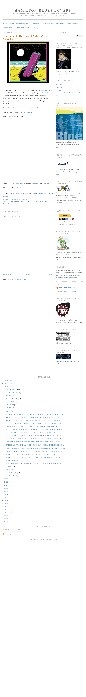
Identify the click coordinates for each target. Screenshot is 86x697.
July (9, 405)
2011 (6, 516)
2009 (6, 522)
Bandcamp (26, 112)
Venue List (35, 23)
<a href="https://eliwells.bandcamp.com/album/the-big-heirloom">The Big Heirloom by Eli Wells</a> (25, 150)
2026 (6, 380)
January (11, 476)
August (10, 402)
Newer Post (7, 275)
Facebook (59, 84)
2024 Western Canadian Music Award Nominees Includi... (35, 436)
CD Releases (26, 201)
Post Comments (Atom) (20, 279)
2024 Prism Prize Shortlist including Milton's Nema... (33, 433)
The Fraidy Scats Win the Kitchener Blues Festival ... (33, 426)
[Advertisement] (24, 566)
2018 (6, 494)
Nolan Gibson (13, 108)
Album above (19, 184)
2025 (6, 383)
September (12, 399)
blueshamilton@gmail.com (68, 278)
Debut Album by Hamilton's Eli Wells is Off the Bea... (33, 420)
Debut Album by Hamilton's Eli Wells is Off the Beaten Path (25, 37)
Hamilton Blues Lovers (43, 10)
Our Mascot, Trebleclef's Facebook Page (69, 93)
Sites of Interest (8, 28)
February (11, 473)
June (9, 408)
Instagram (59, 87)
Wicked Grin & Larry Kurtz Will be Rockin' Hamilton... (34, 417)
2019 (6, 491)
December (11, 389)
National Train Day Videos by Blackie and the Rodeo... (34, 445)
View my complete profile (67, 291)
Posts (7, 530)
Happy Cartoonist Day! (17, 460)
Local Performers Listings (19, 23)
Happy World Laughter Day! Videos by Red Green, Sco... (34, 457)
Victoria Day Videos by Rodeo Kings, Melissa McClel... (34, 423)
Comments (9, 534)
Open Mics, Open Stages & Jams (53, 23)
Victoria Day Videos (17, 193)
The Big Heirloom (43, 90)
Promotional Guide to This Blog (27, 28)
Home (5, 23)
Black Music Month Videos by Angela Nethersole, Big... (35, 414)
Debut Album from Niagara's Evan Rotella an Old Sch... (35, 448)
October (11, 396)
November (12, 393)
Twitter (58, 96)
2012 (6, 513)
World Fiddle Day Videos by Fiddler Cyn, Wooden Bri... (34, 430)
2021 (6, 485)
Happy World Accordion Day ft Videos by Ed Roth (31, 454)
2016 (6, 500)
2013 (6, 510)
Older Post (49, 275)
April (9, 466)
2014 (6, 506)
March (10, 469)
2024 (6, 386)
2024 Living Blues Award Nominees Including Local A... (34, 463)
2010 (6, 519)
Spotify (32, 112)
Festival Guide (73, 23)
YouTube (59, 90)
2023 (6, 479)
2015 (6, 503)
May (8, 411)
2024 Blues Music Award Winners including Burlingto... (34, 439)
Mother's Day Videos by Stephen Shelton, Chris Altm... (34, 442)
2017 (6, 497)
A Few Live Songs (21, 188)
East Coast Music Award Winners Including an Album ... (35, 451)
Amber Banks (36, 108)
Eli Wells (45, 93)
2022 (6, 482)
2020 (6, 488)
